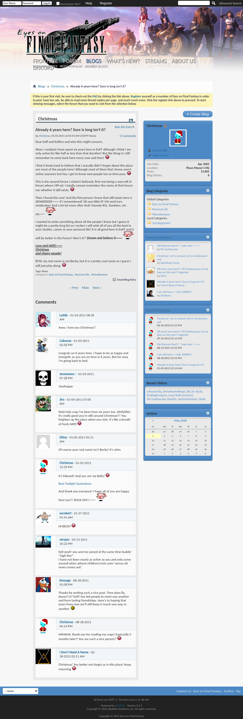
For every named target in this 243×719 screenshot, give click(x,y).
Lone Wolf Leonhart (180, 395)
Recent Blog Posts (159, 310)
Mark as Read (158, 155)
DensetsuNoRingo (174, 391)
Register (106, 3)
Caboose (65, 341)
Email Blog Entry (124, 279)
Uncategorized (161, 223)
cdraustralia (154, 391)
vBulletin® (121, 705)
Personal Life (82, 274)
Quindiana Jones (169, 262)
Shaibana (165, 295)
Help (88, 3)
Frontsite (45, 61)
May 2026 (180, 420)
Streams (156, 61)
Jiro (62, 399)
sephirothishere (187, 399)
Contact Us (184, 691)
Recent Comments (159, 237)
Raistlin (171, 399)
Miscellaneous (99, 274)
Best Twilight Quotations (75, 483)
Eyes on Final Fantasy (61, 274)
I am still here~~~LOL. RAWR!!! (174, 292)
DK (188, 391)
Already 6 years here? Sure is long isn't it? (180, 281)
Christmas (57, 86)
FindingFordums (157, 395)
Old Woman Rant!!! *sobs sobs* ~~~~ (178, 245)
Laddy (64, 315)
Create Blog (198, 114)
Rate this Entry (123, 127)
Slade (202, 399)
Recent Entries (45, 66)
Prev (75, 287)
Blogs (93, 60)
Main (85, 287)
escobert (66, 513)
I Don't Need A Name (74, 652)
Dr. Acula (197, 391)
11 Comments (127, 136)
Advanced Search (230, 3)
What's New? (123, 61)
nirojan (64, 539)
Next (96, 287)
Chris (163, 275)
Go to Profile (157, 150)
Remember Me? (68, 4)
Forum (72, 61)
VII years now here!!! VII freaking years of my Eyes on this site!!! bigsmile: (182, 270)
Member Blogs (96, 66)
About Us (183, 61)
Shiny (63, 437)
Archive (229, 691)
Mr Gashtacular (169, 249)
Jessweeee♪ (68, 374)
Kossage (65, 580)
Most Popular (71, 66)
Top (238, 691)
